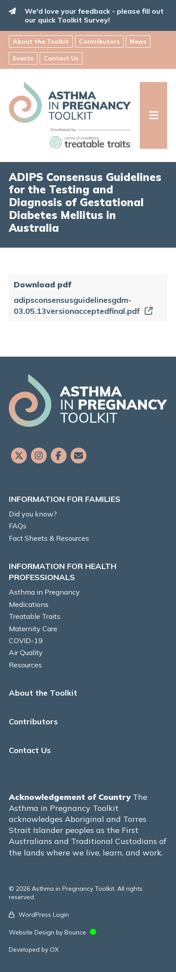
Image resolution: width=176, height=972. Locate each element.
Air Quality (26, 652)
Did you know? (33, 513)
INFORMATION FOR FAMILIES (64, 499)
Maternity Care (33, 628)
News (138, 41)
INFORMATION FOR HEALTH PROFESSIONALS (62, 571)
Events (23, 58)
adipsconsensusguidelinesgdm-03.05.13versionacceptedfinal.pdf (83, 305)
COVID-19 (26, 640)
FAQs (17, 525)
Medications (29, 604)
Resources (25, 664)
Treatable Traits (34, 616)
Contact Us (61, 58)
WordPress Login (44, 915)
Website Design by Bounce (47, 932)
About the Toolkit (41, 41)
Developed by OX (34, 949)
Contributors (99, 41)
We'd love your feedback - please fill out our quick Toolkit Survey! (94, 15)
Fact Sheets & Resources (49, 538)
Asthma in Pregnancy (44, 592)
